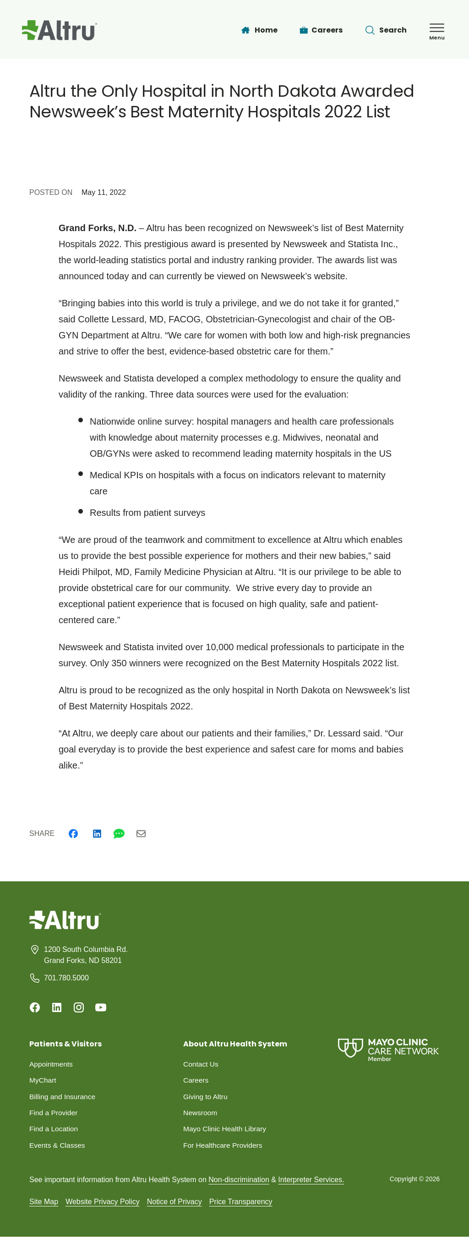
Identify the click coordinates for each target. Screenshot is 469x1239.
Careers (196, 1080)
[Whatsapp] (119, 833)
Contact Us (201, 1064)
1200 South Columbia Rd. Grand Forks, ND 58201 (86, 955)
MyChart (43, 1080)
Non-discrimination (238, 1181)
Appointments (51, 1064)
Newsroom (200, 1113)
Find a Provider (54, 1113)
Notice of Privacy (174, 1203)
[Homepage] (65, 927)
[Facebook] (73, 833)
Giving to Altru (206, 1097)
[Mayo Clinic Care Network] (388, 1050)
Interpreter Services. (311, 1181)
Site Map (43, 1203)
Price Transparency (241, 1203)
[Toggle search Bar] (385, 30)
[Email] (141, 833)
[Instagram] (78, 1007)
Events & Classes (58, 1146)
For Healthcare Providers (224, 1146)
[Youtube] (100, 1007)
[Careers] (321, 30)
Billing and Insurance (63, 1097)
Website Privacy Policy (102, 1203)
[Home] (259, 30)
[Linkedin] (97, 833)
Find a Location (54, 1130)
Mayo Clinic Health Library (226, 1130)
